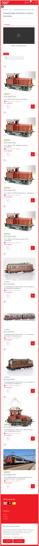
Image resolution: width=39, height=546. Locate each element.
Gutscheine (5, 518)
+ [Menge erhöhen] (10, 106)
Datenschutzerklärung (17, 537)
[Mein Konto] (26, 2)
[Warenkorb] (30, 2)
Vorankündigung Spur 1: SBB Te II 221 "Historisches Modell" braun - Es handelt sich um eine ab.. (18, 430)
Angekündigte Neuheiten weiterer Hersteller (18, 14)
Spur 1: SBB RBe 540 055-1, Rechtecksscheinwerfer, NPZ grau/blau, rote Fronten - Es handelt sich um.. (18, 478)
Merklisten (5, 516)
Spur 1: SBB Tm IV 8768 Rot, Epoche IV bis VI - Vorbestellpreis (19, 193)
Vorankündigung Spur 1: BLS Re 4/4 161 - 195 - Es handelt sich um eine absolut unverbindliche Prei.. (19, 382)
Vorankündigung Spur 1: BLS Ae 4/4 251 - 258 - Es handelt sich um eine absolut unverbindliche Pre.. (19, 287)
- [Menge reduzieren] (5, 106)
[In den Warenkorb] (33, 106)
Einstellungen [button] (7, 537)
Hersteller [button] (7, 24)
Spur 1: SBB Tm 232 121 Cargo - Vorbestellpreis (15, 99)
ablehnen (8, 541)
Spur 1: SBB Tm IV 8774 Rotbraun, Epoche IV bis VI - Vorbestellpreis (16, 239)
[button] (33, 2)
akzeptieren (19, 541)
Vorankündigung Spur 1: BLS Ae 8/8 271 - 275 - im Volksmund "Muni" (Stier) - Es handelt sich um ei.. (19, 335)
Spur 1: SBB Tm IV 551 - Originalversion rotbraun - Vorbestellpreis (16, 146)
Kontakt (5, 514)
